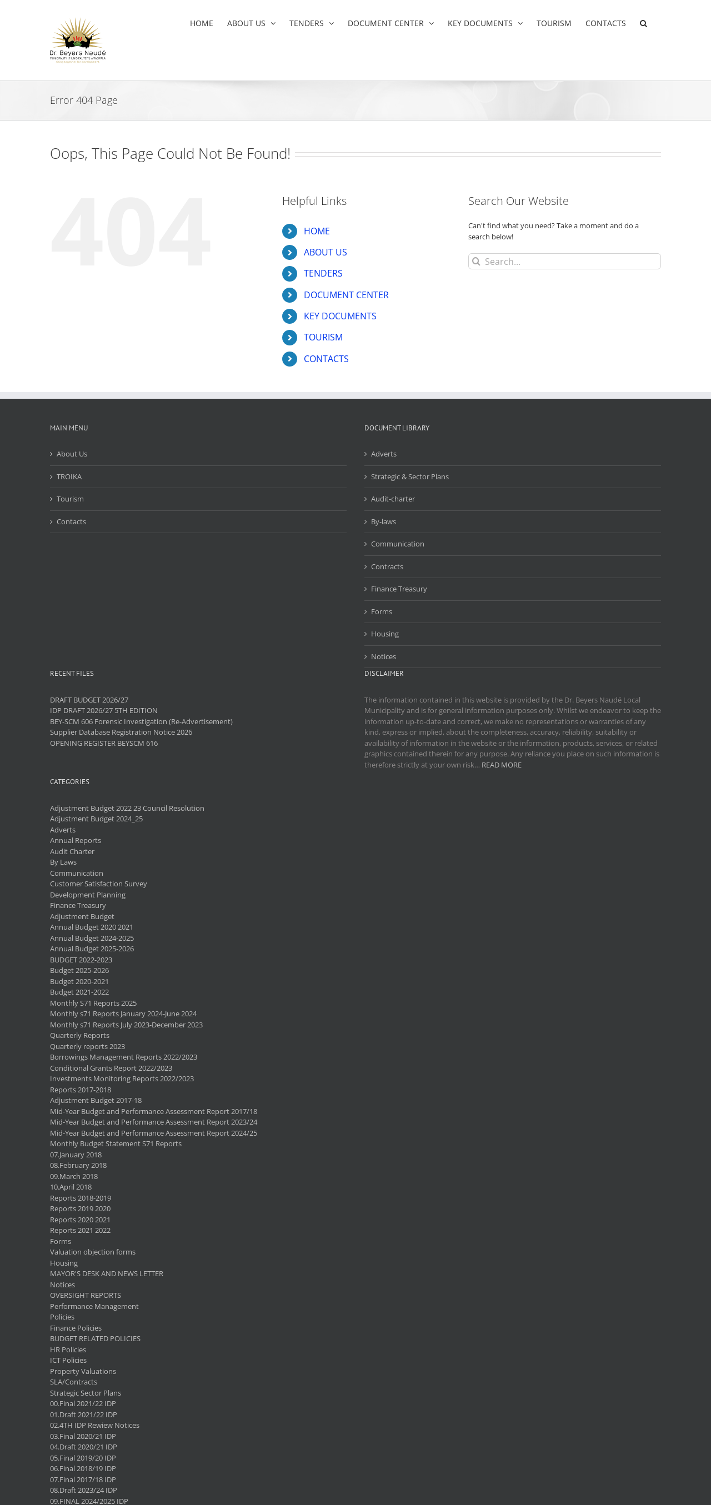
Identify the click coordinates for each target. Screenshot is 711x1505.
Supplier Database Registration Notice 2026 (121, 732)
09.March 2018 (74, 1176)
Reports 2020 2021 (80, 1220)
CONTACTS (326, 359)
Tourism (70, 499)
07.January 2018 (76, 1155)
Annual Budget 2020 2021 (91, 927)
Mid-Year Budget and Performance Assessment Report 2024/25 (153, 1133)
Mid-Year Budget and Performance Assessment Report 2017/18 (153, 1111)
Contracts (387, 566)
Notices (383, 656)
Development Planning (88, 895)
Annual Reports (75, 840)
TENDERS (323, 273)
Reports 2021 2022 (80, 1230)
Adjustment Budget (82, 916)
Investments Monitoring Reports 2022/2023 (122, 1078)
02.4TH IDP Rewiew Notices (94, 1425)
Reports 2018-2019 (80, 1198)
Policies (62, 1317)
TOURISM (323, 337)
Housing (385, 634)
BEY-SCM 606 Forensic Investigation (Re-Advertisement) (141, 721)
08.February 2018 (78, 1165)
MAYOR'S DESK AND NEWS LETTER (106, 1273)
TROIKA (69, 476)
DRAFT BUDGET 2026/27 (89, 700)
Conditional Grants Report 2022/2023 (111, 1068)
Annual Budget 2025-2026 (92, 949)
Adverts (384, 454)
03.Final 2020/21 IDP (83, 1436)
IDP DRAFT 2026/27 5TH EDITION (104, 710)
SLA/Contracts (73, 1382)
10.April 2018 (71, 1187)
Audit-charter (393, 499)
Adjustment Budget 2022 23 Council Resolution (127, 808)
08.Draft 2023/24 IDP (83, 1490)
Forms (381, 611)
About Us (72, 454)
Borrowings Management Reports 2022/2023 (123, 1057)
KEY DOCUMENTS (340, 316)
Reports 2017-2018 (80, 1090)
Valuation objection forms (93, 1252)
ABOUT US (325, 252)
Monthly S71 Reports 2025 (93, 1003)
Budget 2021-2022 (79, 992)
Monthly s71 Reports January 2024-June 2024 (123, 1014)
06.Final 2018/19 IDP (83, 1468)
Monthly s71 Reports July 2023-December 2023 (126, 1025)
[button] (643, 23)
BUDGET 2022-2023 (81, 960)
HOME (317, 231)
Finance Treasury (399, 589)
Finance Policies (76, 1328)
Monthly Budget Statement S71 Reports (116, 1143)
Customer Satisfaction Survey (98, 884)
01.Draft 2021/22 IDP (83, 1414)
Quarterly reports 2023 (87, 1046)
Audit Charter (72, 851)
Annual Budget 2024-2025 (92, 938)
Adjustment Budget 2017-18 (96, 1100)
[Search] (476, 261)
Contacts (71, 521)
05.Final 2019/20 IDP (83, 1458)
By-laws (383, 521)
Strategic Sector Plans (85, 1393)
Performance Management (94, 1306)
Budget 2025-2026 (79, 970)
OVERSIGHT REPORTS (85, 1295)
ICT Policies (68, 1360)
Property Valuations (83, 1371)
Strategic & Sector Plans (410, 476)
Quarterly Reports (79, 1035)
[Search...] (564, 261)
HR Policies (68, 1349)
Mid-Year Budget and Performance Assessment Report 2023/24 (153, 1122)
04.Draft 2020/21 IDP (83, 1447)
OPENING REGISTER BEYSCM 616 (104, 743)
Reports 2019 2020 (80, 1208)
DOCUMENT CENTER (346, 295)
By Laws (63, 862)
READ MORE (502, 765)
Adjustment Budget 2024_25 (96, 819)
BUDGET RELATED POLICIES (95, 1338)
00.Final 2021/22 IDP (83, 1403)
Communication (397, 544)
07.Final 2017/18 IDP (83, 1479)
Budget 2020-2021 (79, 981)
